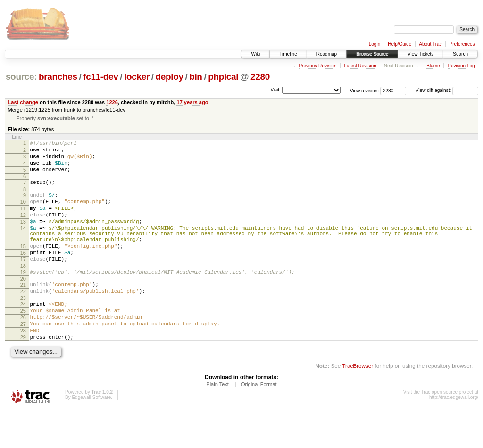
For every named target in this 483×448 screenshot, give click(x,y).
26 (23, 349)
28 (23, 365)
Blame (433, 65)
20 (23, 305)
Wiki (255, 54)
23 (23, 327)
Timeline (288, 54)
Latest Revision (360, 65)
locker (137, 77)
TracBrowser (357, 403)
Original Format (259, 422)
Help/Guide (399, 44)
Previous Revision (317, 65)
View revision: (364, 90)
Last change (23, 102)
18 (23, 291)
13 (23, 237)
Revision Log (461, 65)
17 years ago (192, 102)
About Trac (430, 44)
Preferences (462, 44)
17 (23, 283)
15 (23, 267)
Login (374, 44)
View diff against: (447, 90)
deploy (169, 77)
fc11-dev (100, 77)
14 (23, 245)
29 (23, 373)
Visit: (275, 89)
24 (23, 333)
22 (23, 319)
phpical (223, 77)
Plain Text (217, 422)
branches (58, 77)
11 (23, 221)
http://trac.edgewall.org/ (453, 435)
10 (23, 213)
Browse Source (372, 54)
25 (23, 341)
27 (23, 357)
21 (23, 311)
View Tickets (420, 54)
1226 (112, 102)
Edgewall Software (91, 435)
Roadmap (326, 54)
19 (23, 297)
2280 (260, 77)
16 (23, 275)
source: (21, 77)
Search (460, 54)
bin (195, 77)
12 (23, 229)
